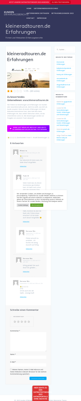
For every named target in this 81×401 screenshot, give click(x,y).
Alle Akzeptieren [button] (37, 205)
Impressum (42, 18)
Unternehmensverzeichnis (46, 8)
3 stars (22, 321)
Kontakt (31, 18)
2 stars (18, 321)
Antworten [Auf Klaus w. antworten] (23, 166)
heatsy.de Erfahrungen (64, 74)
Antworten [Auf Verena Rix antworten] (29, 249)
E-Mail (13, 362)
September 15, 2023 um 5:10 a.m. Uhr (33, 234)
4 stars (25, 321)
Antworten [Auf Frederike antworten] (26, 221)
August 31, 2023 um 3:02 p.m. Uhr (30, 153)
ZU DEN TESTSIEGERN (60, 2)
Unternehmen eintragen (38, 13)
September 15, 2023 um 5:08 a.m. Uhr (31, 283)
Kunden (16, 13)
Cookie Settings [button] (23, 205)
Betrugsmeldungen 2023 (63, 13)
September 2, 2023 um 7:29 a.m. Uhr (31, 178)
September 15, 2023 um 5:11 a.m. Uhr (31, 261)
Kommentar (15, 331)
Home (29, 8)
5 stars (29, 321)
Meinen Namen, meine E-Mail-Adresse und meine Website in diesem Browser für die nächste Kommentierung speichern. (28, 371)
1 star (15, 321)
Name (13, 354)
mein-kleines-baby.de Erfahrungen (64, 137)
